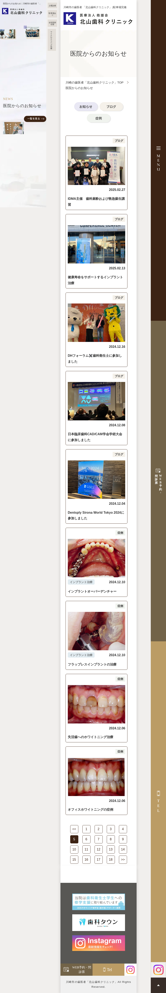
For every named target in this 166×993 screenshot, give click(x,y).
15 (74, 859)
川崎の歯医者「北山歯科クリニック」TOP (95, 82)
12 (98, 849)
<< (74, 829)
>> (123, 859)
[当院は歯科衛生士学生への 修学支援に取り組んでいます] (98, 901)
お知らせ (85, 106)
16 (86, 859)
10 (74, 849)
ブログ (111, 106)
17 (98, 859)
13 (111, 849)
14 (123, 849)
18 (111, 859)
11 (86, 849)
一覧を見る (33, 118)
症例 (98, 118)
